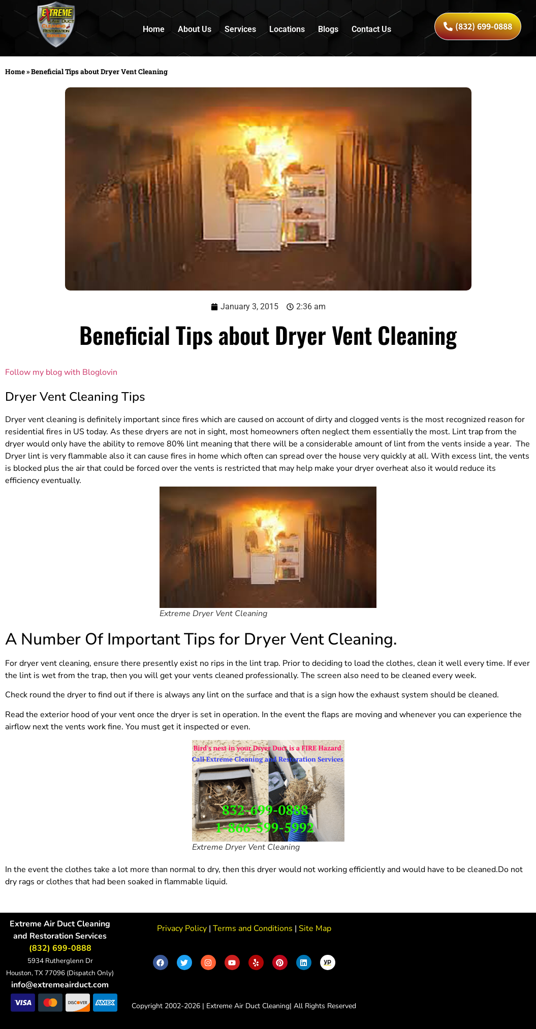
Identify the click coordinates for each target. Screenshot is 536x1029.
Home (154, 29)
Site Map (314, 928)
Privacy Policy (182, 928)
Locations (287, 29)
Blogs (328, 29)
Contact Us (371, 29)
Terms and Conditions (252, 928)
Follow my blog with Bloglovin (61, 372)
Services (240, 29)
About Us (194, 29)
